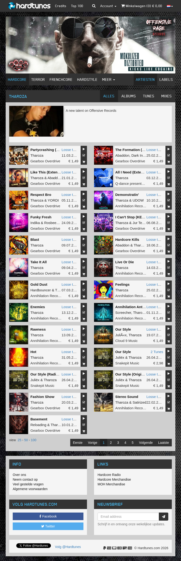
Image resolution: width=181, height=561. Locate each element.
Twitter (48, 526)
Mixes (166, 96)
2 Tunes (157, 352)
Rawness (38, 329)
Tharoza (36, 155)
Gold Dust (38, 284)
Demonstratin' (127, 195)
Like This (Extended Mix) (51, 172)
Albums (129, 96)
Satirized (139, 402)
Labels (166, 79)
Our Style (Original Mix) (135, 374)
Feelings (122, 284)
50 (26, 440)
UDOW (138, 200)
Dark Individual (143, 155)
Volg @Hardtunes (68, 547)
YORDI (53, 200)
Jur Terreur (140, 223)
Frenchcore (61, 79)
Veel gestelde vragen (28, 484)
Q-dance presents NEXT (134, 183)
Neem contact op (25, 479)
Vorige (92, 442)
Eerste (77, 442)
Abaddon (122, 155)
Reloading (38, 425)
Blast (34, 239)
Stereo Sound (126, 397)
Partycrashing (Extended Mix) (55, 150)
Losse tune (70, 150)
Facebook (48, 516)
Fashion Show (42, 397)
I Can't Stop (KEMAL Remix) (138, 217)
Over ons (19, 475)
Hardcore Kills (127, 239)
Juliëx (119, 357)
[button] (94, 6)
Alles (109, 96)
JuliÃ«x (121, 335)
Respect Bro (40, 195)
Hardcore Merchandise (114, 479)
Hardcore (17, 79)
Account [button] (108, 6)
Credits (60, 6)
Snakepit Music (127, 363)
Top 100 (77, 6)
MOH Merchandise (111, 484)
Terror (38, 79)
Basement (38, 419)
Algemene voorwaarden (30, 489)
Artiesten (145, 79)
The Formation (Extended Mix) (140, 150)
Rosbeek (51, 223)
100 (33, 440)
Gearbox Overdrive (45, 161)
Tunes (148, 96)
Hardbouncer (40, 290)
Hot (33, 352)
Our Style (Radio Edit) (48, 374)
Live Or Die (124, 262)
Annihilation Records (131, 206)
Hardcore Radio (109, 475)
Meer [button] (108, 79)
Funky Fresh (40, 217)
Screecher (123, 313)
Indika (35, 223)
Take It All (38, 262)
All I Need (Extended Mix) (136, 172)
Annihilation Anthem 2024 (137, 307)
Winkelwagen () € (141, 6)
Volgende (146, 442)
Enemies (37, 307)
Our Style (123, 329)
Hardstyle (87, 79)
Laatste (163, 442)
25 (19, 440)
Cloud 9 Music (126, 341)
